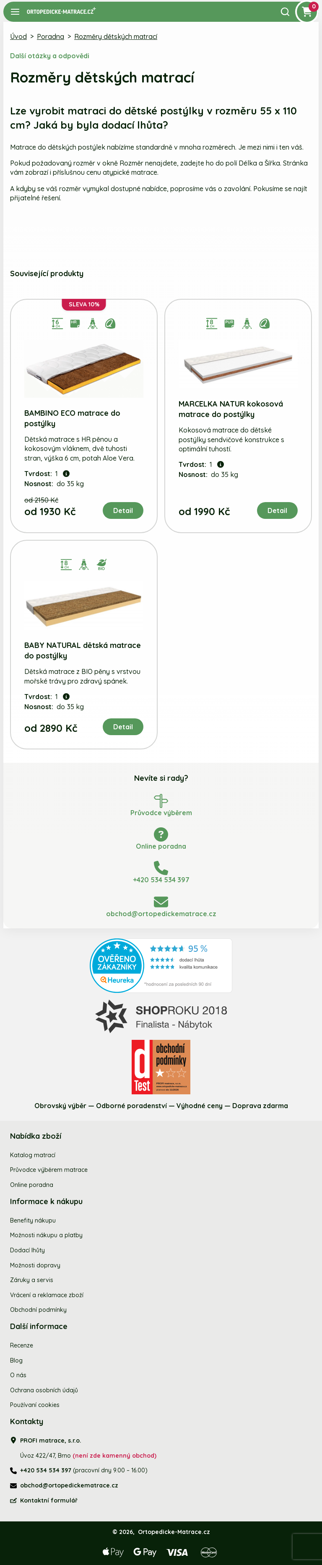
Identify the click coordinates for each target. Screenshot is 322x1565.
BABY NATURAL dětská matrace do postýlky (82, 650)
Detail (123, 510)
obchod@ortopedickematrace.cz (69, 1485)
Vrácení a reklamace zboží (46, 1295)
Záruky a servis (31, 1280)
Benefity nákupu (33, 1220)
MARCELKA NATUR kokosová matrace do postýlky (231, 409)
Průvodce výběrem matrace (49, 1170)
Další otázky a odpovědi (49, 56)
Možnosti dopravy (35, 1265)
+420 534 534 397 (45, 1470)
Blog (16, 1360)
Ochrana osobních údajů (44, 1390)
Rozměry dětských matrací (115, 36)
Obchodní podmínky (38, 1310)
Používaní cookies (35, 1405)
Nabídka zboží (35, 1136)
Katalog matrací (32, 1155)
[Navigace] (15, 12)
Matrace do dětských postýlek (57, 147)
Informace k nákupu (46, 1201)
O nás (18, 1375)
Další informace (39, 1326)
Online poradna (31, 1185)
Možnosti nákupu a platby (46, 1235)
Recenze (21, 1345)
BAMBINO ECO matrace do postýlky (72, 418)
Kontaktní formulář (49, 1500)
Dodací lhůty (27, 1250)
